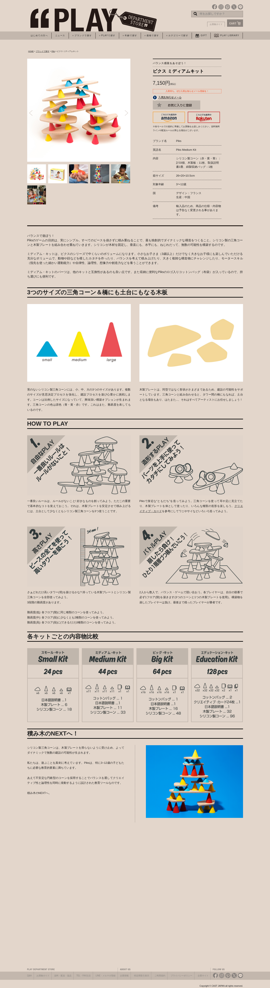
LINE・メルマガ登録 (105, 975)
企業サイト (203, 975)
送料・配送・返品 (62, 975)
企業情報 (124, 975)
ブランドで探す (42, 51)
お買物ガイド (216, 24)
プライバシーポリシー (181, 975)
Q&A (29, 975)
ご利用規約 (160, 975)
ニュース (60, 35)
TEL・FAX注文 (83, 975)
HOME (31, 51)
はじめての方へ (39, 35)
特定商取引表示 (141, 975)
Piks (53, 51)
